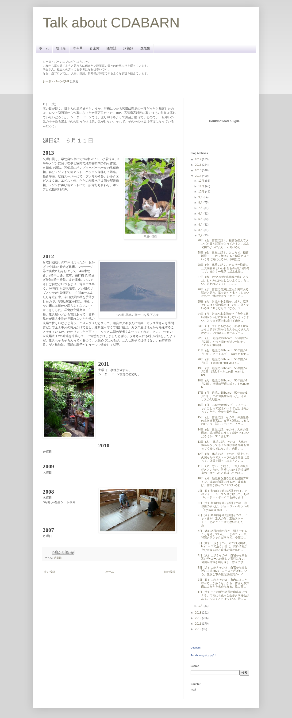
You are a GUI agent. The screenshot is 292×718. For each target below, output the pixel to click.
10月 (201, 191)
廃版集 (145, 48)
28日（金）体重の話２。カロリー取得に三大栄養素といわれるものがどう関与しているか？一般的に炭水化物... (223, 268)
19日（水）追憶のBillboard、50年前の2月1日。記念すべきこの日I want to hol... (222, 372)
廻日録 (61, 48)
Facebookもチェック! (203, 655)
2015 (198, 170)
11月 (201, 186)
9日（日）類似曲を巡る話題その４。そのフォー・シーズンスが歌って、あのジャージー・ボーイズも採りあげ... (223, 494)
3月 (201, 230)
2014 (198, 175)
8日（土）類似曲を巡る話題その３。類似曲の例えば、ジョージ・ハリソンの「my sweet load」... (223, 506)
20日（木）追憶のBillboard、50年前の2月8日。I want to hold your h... (222, 361)
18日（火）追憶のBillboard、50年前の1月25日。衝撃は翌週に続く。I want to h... (223, 384)
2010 (198, 629)
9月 (201, 197)
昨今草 (78, 48)
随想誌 (111, 48)
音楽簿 (95, 48)
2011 (198, 623)
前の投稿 (169, 571)
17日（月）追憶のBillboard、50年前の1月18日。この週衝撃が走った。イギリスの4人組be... (222, 396)
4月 (201, 224)
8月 (201, 202)
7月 (201, 208)
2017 (198, 159)
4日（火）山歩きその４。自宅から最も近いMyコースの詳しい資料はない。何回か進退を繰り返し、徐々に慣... (222, 559)
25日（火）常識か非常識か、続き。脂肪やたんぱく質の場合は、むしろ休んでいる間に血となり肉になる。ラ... (223, 305)
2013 (198, 612)
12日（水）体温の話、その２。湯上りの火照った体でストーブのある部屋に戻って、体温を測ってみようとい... (223, 457)
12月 (201, 180)
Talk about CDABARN (111, 23)
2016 (198, 164)
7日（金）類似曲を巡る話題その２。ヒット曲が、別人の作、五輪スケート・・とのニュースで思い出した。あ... (222, 520)
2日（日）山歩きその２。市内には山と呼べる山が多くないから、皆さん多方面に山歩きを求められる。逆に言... (223, 583)
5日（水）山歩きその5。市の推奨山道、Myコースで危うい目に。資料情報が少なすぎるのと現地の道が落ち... (223, 546)
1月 (201, 605)
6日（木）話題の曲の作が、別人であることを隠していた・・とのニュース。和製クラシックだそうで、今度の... (223, 534)
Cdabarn (195, 647)
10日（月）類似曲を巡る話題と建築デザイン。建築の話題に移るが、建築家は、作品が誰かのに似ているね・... (223, 482)
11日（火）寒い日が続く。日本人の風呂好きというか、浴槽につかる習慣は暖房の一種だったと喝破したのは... (223, 470)
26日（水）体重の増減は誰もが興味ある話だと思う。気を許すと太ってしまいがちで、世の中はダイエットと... (223, 293)
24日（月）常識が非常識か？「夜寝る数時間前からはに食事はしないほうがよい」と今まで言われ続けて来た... (223, 317)
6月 (201, 213)
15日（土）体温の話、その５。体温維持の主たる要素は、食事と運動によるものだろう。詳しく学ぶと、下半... (223, 421)
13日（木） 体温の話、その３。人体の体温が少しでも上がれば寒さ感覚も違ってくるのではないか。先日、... (223, 445)
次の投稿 (49, 571)
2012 (198, 618)
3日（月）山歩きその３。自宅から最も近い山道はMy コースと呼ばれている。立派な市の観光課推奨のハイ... (222, 571)
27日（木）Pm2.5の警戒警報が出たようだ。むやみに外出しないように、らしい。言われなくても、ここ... (223, 280)
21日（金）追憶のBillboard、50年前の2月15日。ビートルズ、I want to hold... (223, 352)
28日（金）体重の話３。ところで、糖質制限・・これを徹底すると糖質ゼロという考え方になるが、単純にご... (223, 256)
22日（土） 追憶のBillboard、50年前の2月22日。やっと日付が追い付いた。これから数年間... (223, 342)
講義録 (128, 48)
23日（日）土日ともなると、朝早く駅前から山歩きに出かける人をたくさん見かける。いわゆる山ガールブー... (223, 329)
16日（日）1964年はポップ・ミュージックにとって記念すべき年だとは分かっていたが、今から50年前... (223, 408)
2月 (201, 235)
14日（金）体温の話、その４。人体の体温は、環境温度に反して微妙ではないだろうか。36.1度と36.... (223, 433)
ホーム (44, 48)
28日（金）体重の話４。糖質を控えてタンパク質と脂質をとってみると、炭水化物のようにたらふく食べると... (223, 244)
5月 (201, 219)
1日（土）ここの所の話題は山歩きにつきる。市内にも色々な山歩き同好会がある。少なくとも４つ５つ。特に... (223, 595)
